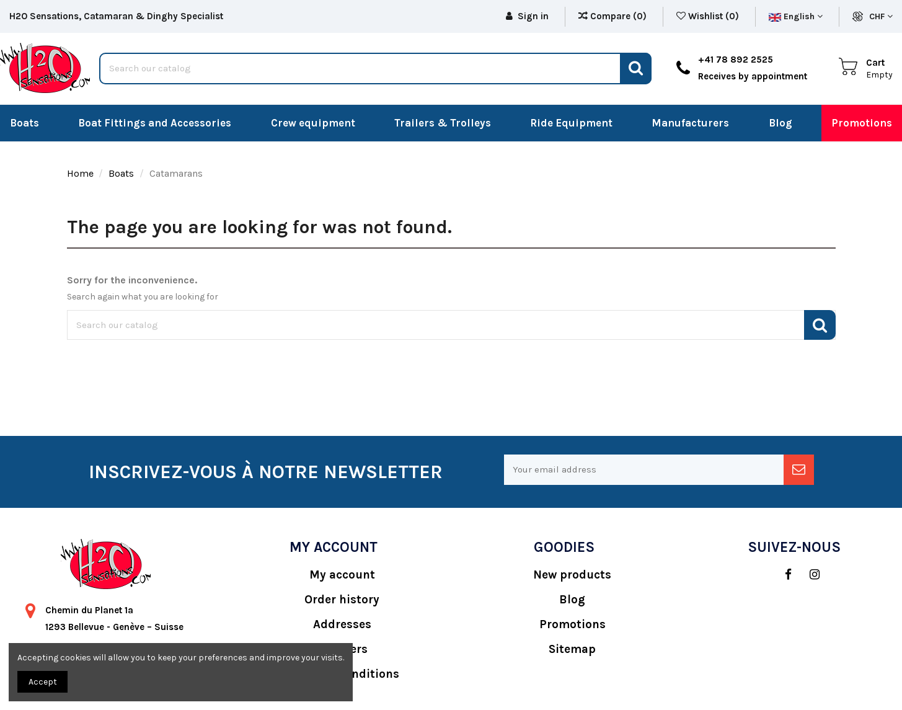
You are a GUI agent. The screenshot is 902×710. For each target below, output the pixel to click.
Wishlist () (708, 16)
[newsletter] (799, 470)
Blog (572, 599)
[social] (782, 575)
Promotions (572, 624)
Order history (341, 599)
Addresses (342, 624)
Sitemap (572, 649)
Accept (43, 682)
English (796, 16)
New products (572, 575)
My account (342, 575)
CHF (881, 16)
